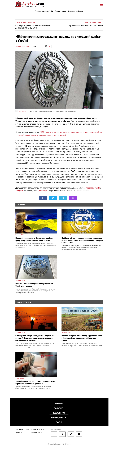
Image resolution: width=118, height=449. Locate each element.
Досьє (59, 422)
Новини (59, 403)
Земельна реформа (75, 11)
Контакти (18, 432)
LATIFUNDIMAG (36, 432)
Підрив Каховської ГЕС (44, 11)
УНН (50, 126)
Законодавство (59, 417)
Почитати (59, 408)
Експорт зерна (60, 11)
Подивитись (59, 413)
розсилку (43, 190)
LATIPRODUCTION (37, 429)
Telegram (19, 190)
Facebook (90, 187)
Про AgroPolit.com (22, 429)
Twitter (97, 187)
